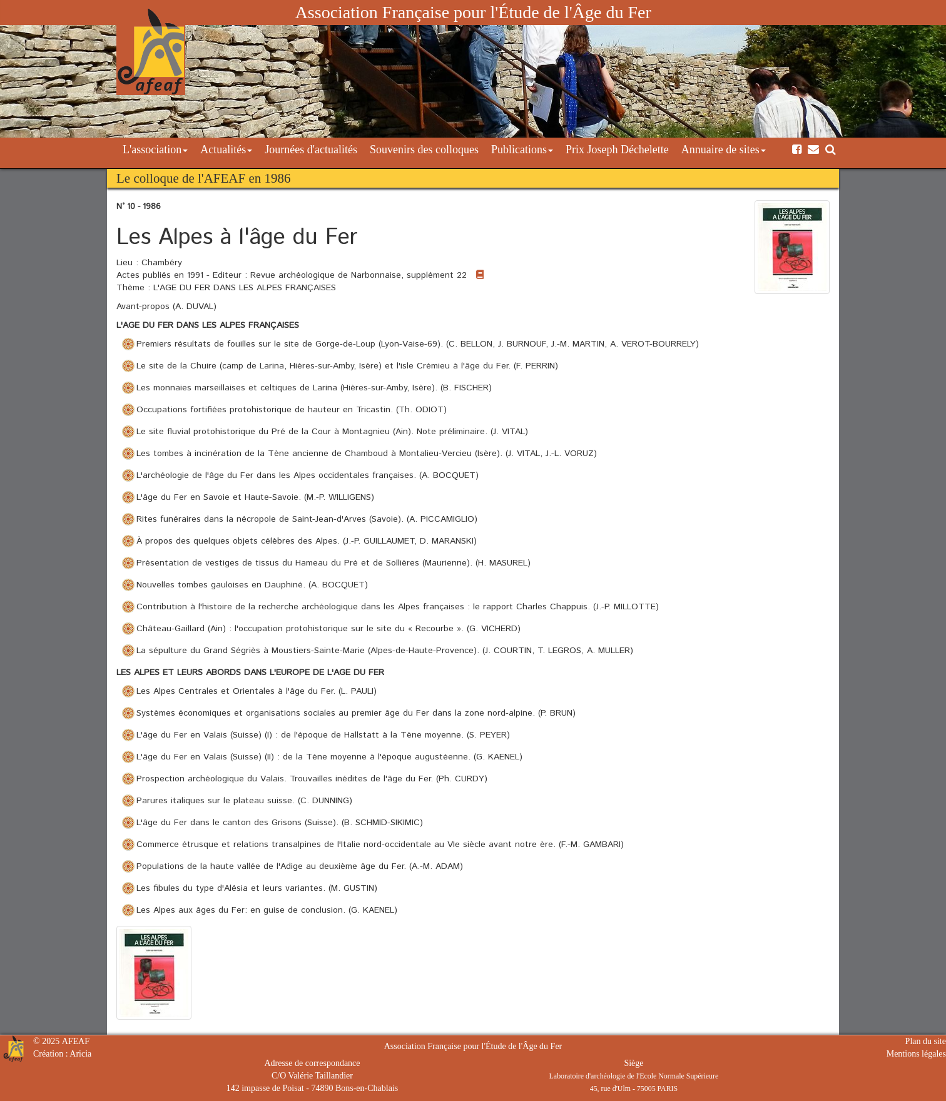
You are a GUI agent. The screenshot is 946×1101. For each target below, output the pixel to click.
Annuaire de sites (723, 149)
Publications (522, 149)
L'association (155, 149)
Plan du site (925, 1041)
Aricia (80, 1053)
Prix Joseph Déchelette (617, 149)
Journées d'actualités (311, 149)
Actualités (226, 149)
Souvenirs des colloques (424, 149)
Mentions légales (916, 1053)
